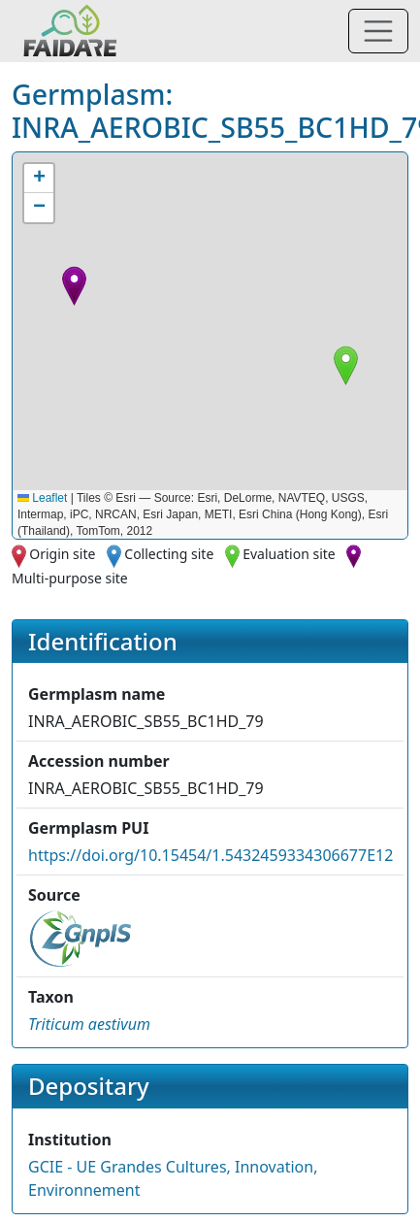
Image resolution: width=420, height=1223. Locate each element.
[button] (346, 365)
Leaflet (42, 498)
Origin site (62, 554)
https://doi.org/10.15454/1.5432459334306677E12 (210, 855)
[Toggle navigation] (378, 31)
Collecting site (168, 554)
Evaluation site (289, 554)
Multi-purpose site (70, 578)
